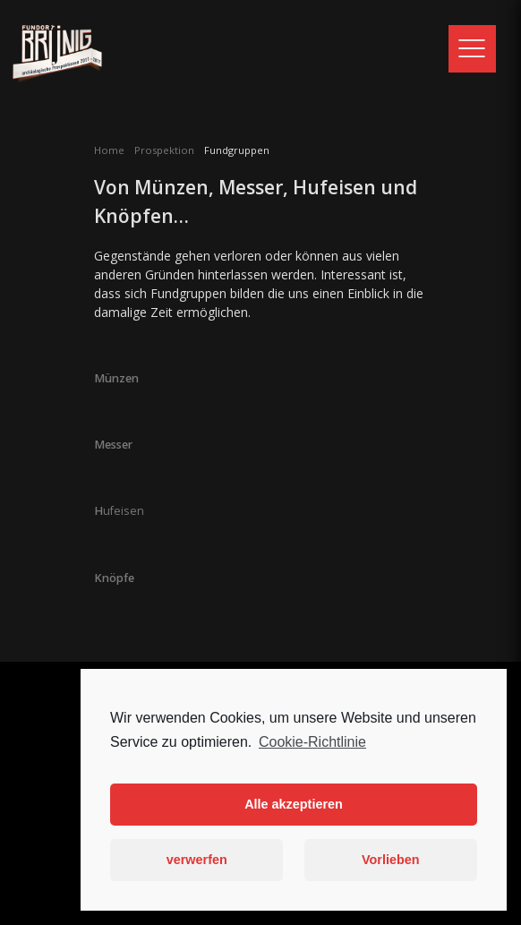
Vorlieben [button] (391, 859)
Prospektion (164, 150)
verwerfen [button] (197, 859)
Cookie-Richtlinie (312, 741)
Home (109, 150)
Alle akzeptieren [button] (293, 804)
